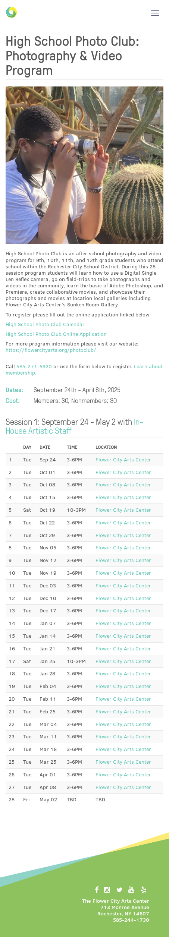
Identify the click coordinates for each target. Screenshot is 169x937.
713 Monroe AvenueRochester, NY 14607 (123, 910)
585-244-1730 (131, 919)
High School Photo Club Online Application (56, 333)
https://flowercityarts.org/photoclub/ (51, 349)
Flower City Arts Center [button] (123, 459)
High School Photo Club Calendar (45, 324)
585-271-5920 (34, 366)
